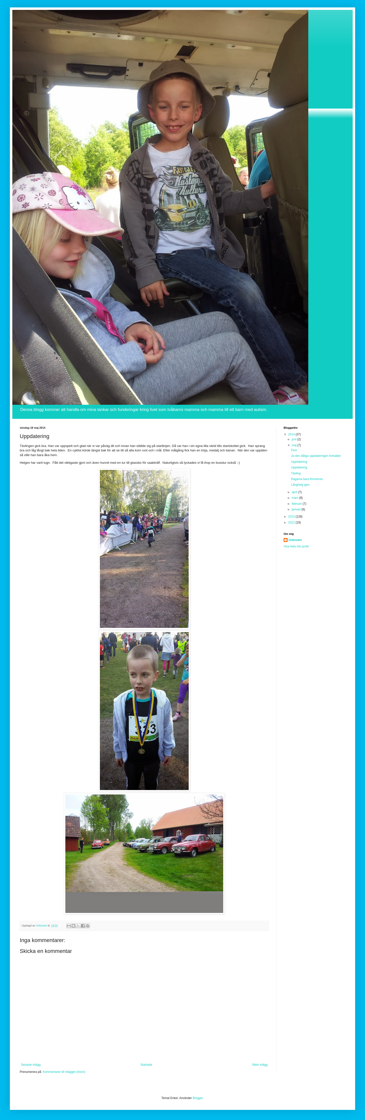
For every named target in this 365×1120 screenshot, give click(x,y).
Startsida (146, 1064)
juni (294, 439)
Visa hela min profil (296, 546)
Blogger (198, 1098)
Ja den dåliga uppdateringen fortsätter (316, 456)
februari (297, 503)
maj (294, 445)
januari (296, 509)
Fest (294, 450)
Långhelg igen (300, 484)
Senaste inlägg (30, 1064)
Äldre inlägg (260, 1064)
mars (295, 498)
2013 (292, 516)
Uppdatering (299, 461)
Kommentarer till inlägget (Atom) (64, 1072)
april (295, 492)
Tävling (296, 473)
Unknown (295, 540)
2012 (292, 522)
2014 (292, 434)
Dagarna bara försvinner (307, 479)
